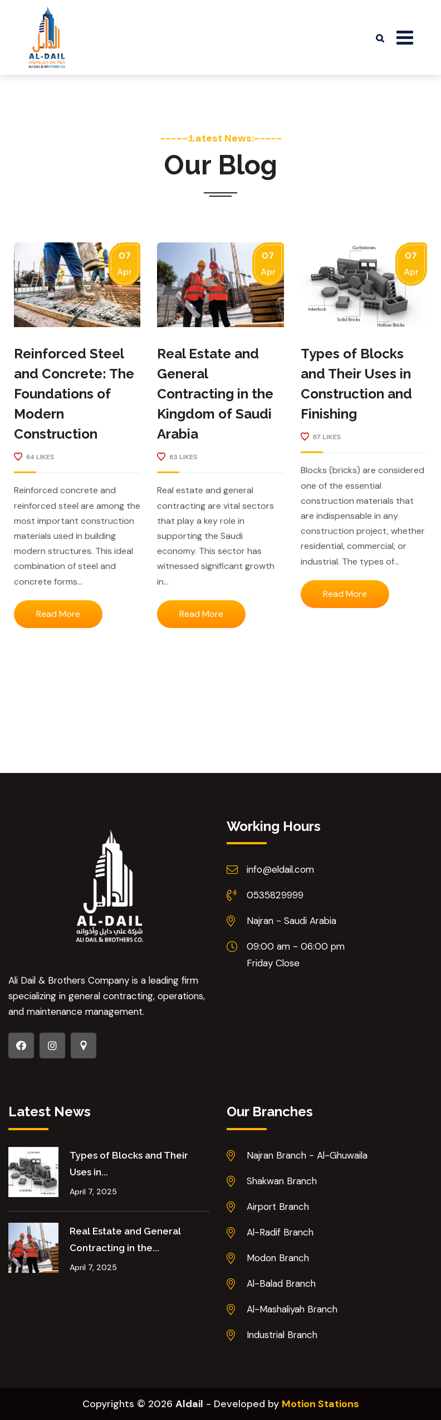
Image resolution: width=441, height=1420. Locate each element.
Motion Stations (320, 1404)
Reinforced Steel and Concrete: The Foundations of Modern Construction (74, 394)
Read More (58, 614)
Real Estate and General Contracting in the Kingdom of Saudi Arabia (215, 394)
